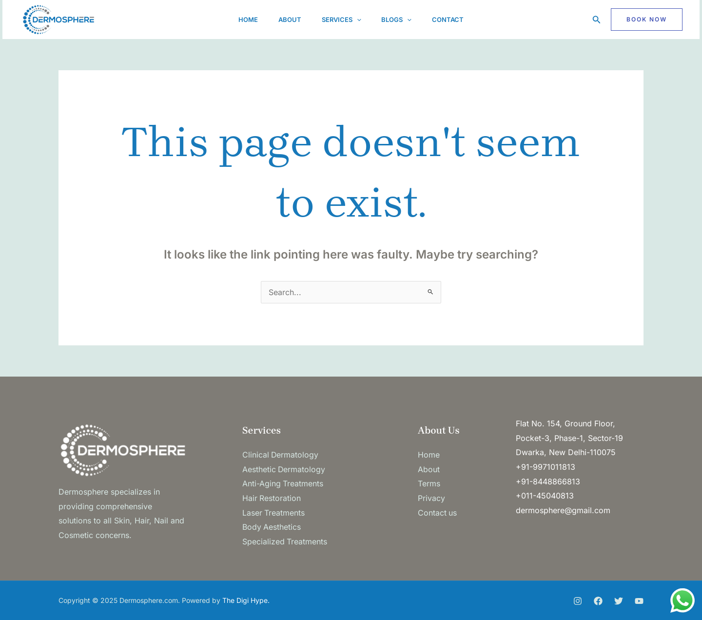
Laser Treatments (273, 513)
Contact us (437, 513)
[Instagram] (577, 601)
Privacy (431, 498)
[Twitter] (618, 601)
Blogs (400, 19)
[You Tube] (639, 601)
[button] (596, 20)
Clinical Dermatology (280, 455)
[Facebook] (598, 601)
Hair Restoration (271, 498)
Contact (453, 19)
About (286, 19)
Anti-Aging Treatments (283, 483)
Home (242, 19)
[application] (356, 19)
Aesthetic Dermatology (284, 469)
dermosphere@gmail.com (563, 510)
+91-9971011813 (545, 467)
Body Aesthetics (271, 527)
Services (341, 19)
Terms (429, 483)
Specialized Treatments (285, 541)
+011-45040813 (545, 495)
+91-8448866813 (548, 481)
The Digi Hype (245, 600)
